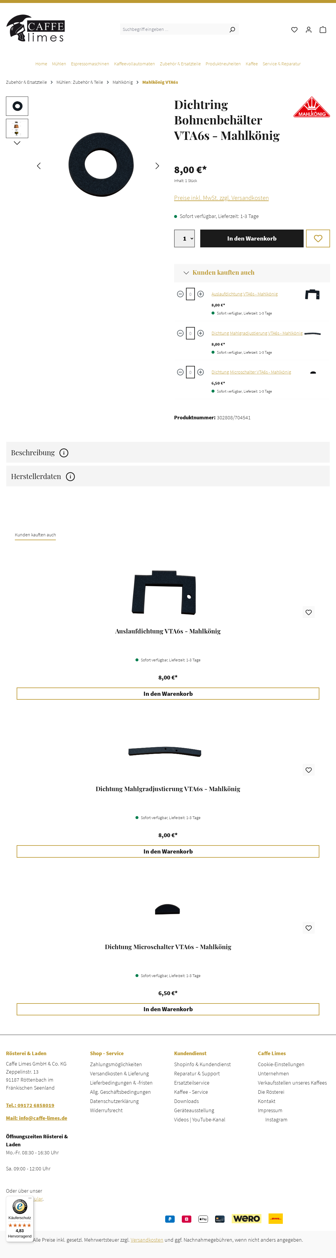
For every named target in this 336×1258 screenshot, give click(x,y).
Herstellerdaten (43, 475)
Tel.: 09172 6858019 (30, 1105)
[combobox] (172, 29)
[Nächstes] (157, 165)
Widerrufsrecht (106, 1110)
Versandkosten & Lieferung (119, 1073)
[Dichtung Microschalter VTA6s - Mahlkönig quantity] (190, 372)
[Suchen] (232, 29)
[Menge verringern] (180, 294)
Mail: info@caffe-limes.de (36, 1118)
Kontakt (266, 1101)
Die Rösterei (271, 1091)
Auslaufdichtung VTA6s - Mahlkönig (245, 294)
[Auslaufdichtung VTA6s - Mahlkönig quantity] (190, 294)
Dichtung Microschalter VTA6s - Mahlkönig (251, 372)
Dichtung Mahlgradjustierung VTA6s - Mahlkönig (257, 333)
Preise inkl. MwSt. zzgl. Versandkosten (221, 198)
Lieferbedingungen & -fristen (121, 1082)
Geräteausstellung (194, 1110)
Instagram (276, 1119)
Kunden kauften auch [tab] (35, 535)
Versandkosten (147, 1239)
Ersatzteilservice (191, 1082)
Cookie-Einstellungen (281, 1064)
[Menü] (30, 1199)
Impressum (270, 1110)
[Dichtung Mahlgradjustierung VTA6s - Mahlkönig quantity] (190, 333)
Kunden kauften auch (224, 272)
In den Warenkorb (252, 238)
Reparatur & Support (197, 1073)
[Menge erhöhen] (200, 294)
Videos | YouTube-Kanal (199, 1119)
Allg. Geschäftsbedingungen (120, 1091)
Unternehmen (273, 1073)
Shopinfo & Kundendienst (202, 1064)
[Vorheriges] (38, 165)
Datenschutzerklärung (114, 1101)
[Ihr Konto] (309, 29)
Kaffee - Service (191, 1091)
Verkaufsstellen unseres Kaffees (292, 1082)
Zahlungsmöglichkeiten (116, 1064)
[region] (84, 165)
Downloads (186, 1101)
